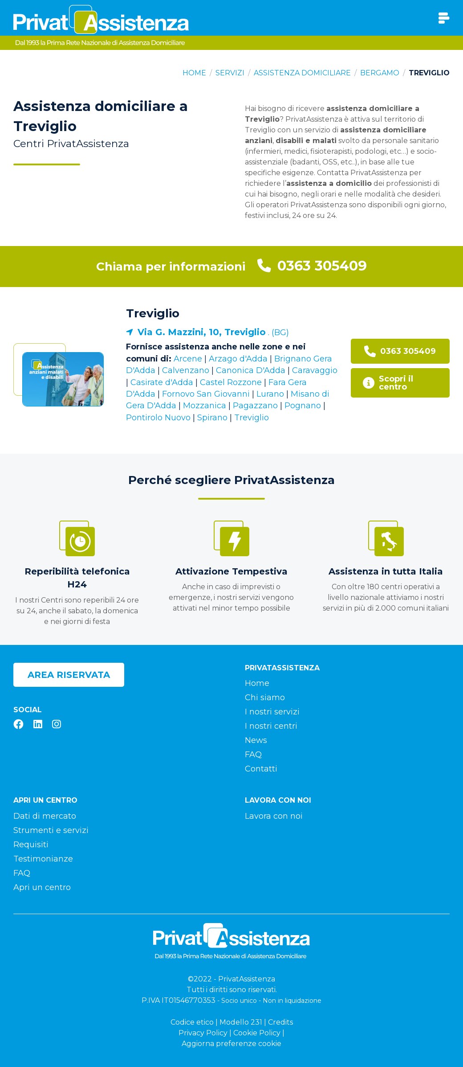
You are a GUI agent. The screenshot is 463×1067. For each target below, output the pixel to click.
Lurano (270, 394)
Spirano (212, 418)
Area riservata (69, 674)
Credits (280, 1022)
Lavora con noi (274, 816)
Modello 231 (240, 1022)
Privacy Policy (203, 1033)
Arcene (188, 359)
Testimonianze (43, 859)
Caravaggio (314, 370)
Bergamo (379, 73)
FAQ (253, 754)
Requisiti (31, 844)
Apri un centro (42, 887)
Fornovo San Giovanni (206, 394)
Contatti (261, 769)
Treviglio (152, 313)
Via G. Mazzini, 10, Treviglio (202, 332)
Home (194, 73)
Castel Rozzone (231, 382)
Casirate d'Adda (161, 382)
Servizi (229, 73)
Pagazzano (255, 405)
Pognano (302, 405)
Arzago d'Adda (238, 359)
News (256, 740)
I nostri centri (271, 726)
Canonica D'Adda (250, 370)
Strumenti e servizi (51, 830)
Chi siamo (265, 697)
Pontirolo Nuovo (158, 418)
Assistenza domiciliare (302, 73)
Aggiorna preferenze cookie (231, 1043)
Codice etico (192, 1022)
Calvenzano (185, 370)
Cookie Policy (256, 1033)
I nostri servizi (272, 712)
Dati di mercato (44, 816)
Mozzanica (204, 405)
